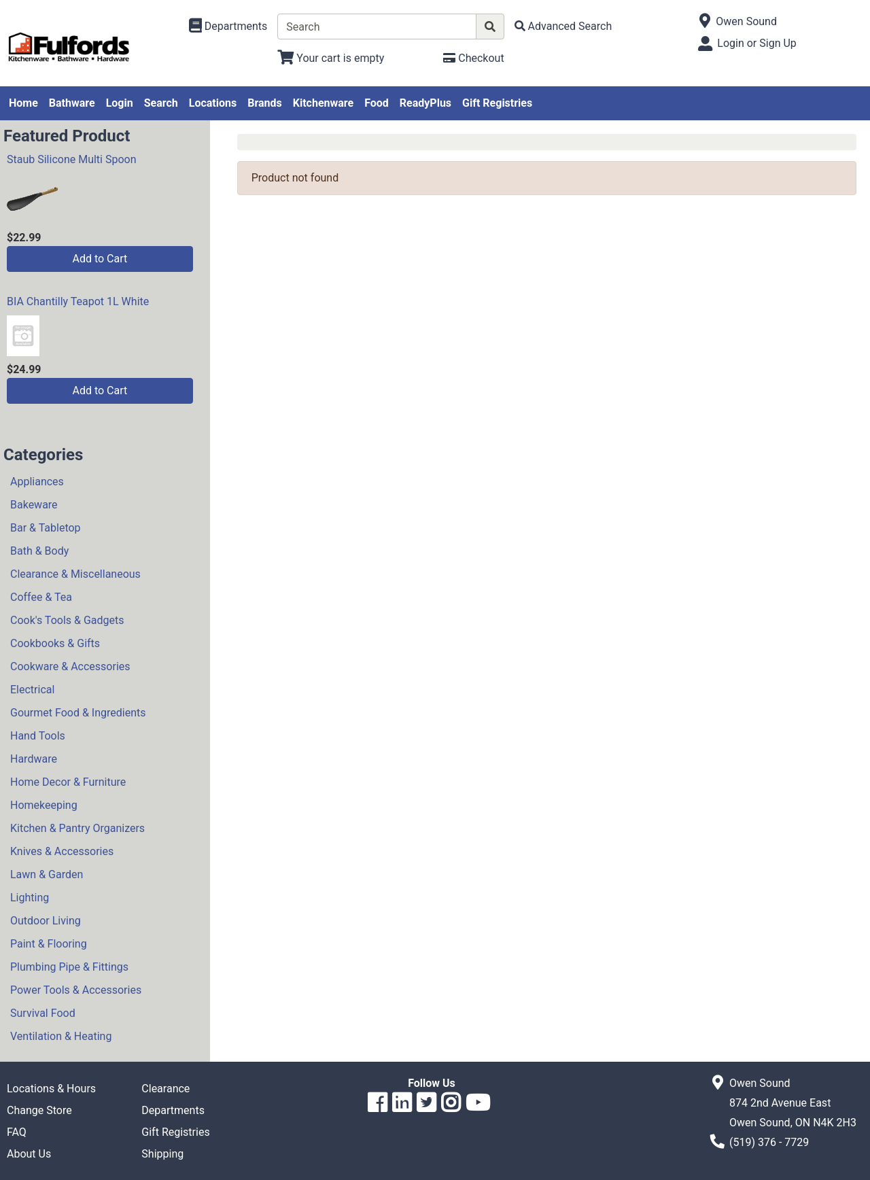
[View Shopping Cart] (330, 58)
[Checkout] (473, 58)
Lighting (29, 897)
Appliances (37, 481)
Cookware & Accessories (70, 666)
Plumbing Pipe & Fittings (69, 966)
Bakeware (34, 504)
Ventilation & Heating (60, 1036)
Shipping (162, 1153)
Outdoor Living (45, 920)
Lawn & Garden (46, 874)
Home (23, 103)
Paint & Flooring (48, 943)
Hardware (33, 758)
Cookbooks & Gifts (55, 643)
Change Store (39, 1110)
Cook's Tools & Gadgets (67, 620)
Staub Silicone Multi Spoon (72, 159)
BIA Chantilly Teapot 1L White (78, 301)
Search (161, 103)
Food (376, 103)
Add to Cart (99, 258)
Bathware (72, 103)
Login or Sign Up (756, 43)
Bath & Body (39, 550)
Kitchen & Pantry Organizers (77, 828)
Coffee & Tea (41, 597)
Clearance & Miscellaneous (75, 574)
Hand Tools (37, 735)
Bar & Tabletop (45, 527)
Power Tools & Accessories (75, 990)
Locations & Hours (51, 1088)
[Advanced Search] (563, 26)
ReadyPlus (425, 103)
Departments (173, 1110)
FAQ (17, 1132)
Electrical (32, 689)
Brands (264, 103)
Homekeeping (43, 805)
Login (119, 103)
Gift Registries (497, 103)
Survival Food (42, 1013)
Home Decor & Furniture (68, 782)
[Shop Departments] (228, 26)
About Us (29, 1153)
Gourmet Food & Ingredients (77, 712)
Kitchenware (323, 103)
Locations (213, 103)
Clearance (165, 1088)
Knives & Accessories (62, 851)
